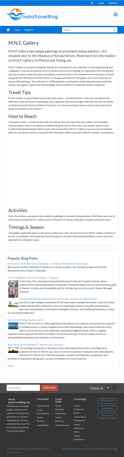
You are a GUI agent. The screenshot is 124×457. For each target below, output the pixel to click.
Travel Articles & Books (78, 409)
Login (101, 3)
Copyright (31, 449)
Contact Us (21, 449)
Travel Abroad (62, 425)
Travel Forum (43, 405)
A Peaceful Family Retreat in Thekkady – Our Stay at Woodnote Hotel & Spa (47, 263)
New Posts (107, 415)
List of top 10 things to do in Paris (25, 319)
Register (113, 3)
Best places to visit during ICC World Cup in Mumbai (35, 344)
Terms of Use (13, 452)
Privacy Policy (43, 449)
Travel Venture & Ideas (79, 428)
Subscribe (49, 387)
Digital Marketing (70, 449)
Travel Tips (60, 413)
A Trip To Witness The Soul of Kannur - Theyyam (33, 277)
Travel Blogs (43, 425)
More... (11, 365)
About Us (11, 449)
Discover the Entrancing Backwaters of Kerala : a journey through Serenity (58, 298)
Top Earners (107, 408)
